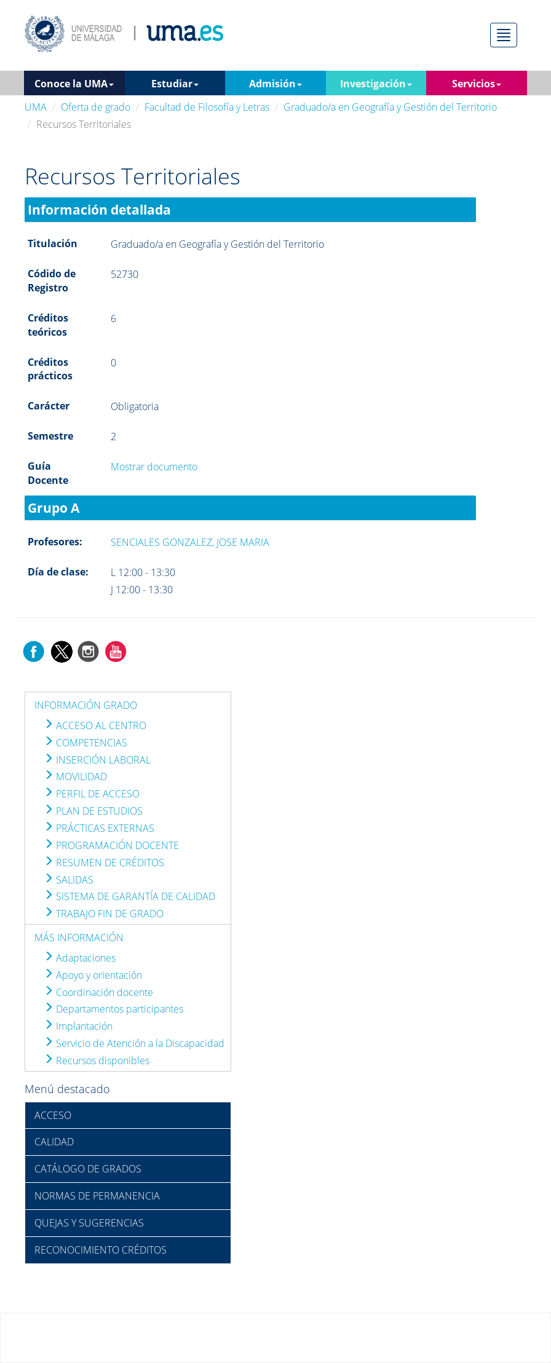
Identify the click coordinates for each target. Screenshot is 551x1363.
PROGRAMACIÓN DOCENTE (111, 845)
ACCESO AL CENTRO (95, 725)
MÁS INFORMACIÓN (79, 937)
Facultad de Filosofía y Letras (207, 107)
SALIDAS (68, 880)
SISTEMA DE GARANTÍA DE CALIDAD (129, 896)
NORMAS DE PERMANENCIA (97, 1196)
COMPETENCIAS (85, 742)
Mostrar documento (154, 466)
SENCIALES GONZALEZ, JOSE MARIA (190, 542)
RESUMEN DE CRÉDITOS (104, 862)
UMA (36, 107)
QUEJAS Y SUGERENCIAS (89, 1223)
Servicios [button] (476, 83)
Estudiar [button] (175, 83)
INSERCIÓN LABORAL (97, 760)
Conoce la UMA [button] (74, 83)
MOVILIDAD (75, 776)
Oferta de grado (95, 107)
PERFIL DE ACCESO (92, 793)
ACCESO (52, 1115)
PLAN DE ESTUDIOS (93, 811)
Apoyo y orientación (93, 975)
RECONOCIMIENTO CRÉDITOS (100, 1250)
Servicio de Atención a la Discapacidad (134, 1043)
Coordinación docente (98, 992)
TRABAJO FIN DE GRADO (104, 913)
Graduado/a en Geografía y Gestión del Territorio (390, 107)
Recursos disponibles (96, 1060)
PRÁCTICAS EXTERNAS (99, 828)
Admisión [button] (275, 83)
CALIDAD (54, 1141)
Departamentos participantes (113, 1009)
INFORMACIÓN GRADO (85, 705)
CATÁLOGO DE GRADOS (87, 1168)
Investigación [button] (376, 83)
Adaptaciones (80, 958)
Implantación (78, 1026)
